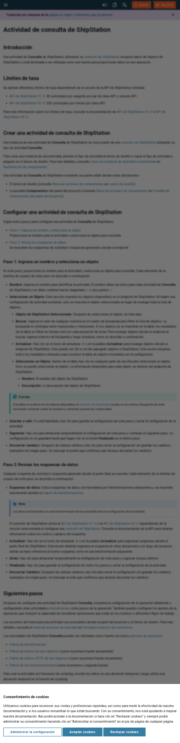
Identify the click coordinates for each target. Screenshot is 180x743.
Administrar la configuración (32, 732)
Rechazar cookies (124, 732)
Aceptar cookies (82, 732)
